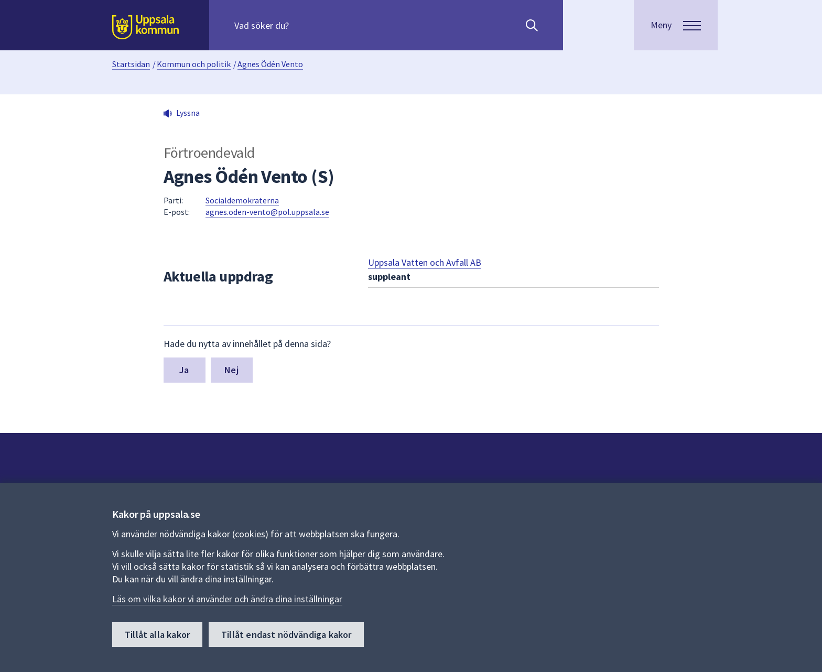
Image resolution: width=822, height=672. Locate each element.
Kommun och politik (194, 64)
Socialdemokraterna (242, 200)
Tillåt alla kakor (157, 634)
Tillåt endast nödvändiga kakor (286, 634)
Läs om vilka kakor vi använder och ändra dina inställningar (227, 599)
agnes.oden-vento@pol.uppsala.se (267, 212)
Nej (231, 370)
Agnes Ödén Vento (270, 64)
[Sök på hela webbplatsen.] (301, 25)
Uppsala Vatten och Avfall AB (424, 262)
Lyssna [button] (188, 112)
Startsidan (131, 64)
